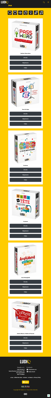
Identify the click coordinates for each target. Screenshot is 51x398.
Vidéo (25, 68)
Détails (25, 57)
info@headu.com (32, 369)
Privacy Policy (37, 377)
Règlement (26, 62)
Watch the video (18, 377)
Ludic (25, 382)
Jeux (11, 377)
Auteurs (25, 377)
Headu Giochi (31, 371)
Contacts (30, 377)
